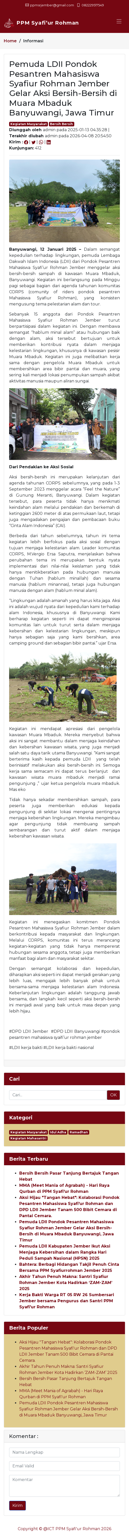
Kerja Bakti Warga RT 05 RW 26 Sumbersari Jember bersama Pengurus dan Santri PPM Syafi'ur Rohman (66, 1300)
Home (10, 40)
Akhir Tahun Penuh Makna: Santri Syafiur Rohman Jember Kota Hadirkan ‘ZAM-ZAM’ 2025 (65, 1282)
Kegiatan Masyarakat (28, 124)
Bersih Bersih (61, 124)
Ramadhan (79, 1132)
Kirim (17, 1505)
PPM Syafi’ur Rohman (41, 23)
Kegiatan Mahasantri (28, 1138)
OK (113, 1095)
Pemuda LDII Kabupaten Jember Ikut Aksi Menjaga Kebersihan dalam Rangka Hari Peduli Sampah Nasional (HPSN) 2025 (64, 1252)
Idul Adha (58, 1132)
